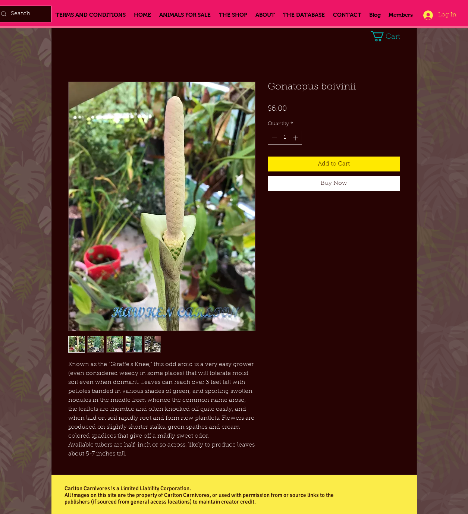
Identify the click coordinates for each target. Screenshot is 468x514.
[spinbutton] (285, 137)
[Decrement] (273, 137)
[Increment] (296, 137)
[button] (391, 36)
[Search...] (23, 14)
